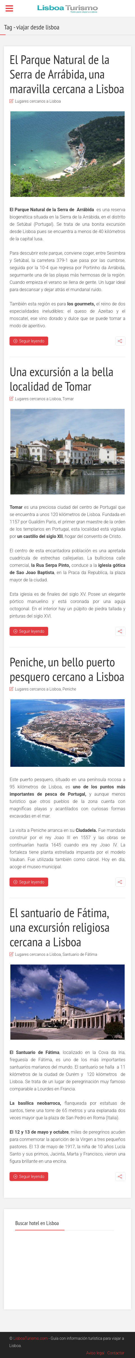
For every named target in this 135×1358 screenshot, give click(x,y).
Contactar (115, 1353)
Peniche (69, 689)
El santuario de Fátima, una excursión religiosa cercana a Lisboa (60, 927)
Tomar (68, 399)
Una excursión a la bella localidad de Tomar (61, 378)
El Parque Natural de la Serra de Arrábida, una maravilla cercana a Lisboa (67, 73)
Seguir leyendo (28, 341)
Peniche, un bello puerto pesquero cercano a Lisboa (67, 668)
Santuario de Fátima (79, 954)
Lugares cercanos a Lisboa (38, 101)
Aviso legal (95, 1353)
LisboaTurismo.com (30, 1338)
